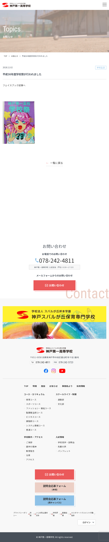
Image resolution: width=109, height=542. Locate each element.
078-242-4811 (54, 260)
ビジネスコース (33, 416)
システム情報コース (35, 425)
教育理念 (30, 451)
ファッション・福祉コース (38, 408)
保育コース (31, 399)
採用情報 (81, 386)
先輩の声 (62, 446)
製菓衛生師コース (34, 412)
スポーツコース (33, 404)
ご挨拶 (29, 442)
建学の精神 (31, 446)
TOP (5, 56)
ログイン (87, 522)
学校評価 (56, 514)
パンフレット (64, 451)
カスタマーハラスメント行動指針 (83, 514)
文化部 (61, 404)
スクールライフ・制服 (66, 394)
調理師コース (32, 421)
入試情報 (60, 437)
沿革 (28, 455)
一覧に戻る (56, 163)
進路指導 (65, 514)
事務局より (67, 386)
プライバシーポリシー (20, 514)
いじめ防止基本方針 (43, 514)
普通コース (31, 429)
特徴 (35, 386)
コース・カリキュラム (34, 394)
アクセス (30, 459)
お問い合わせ (54, 285)
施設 (43, 386)
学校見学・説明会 (66, 442)
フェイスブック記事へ (14, 85)
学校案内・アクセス (33, 437)
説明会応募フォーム (54, 487)
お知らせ (14, 56)
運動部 (61, 399)
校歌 (31, 514)
